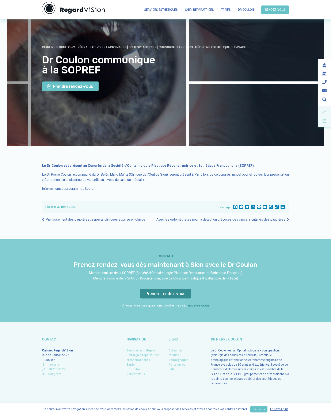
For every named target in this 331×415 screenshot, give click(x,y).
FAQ (171, 369)
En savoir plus (279, 409)
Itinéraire (51, 364)
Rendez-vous (275, 9)
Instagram (51, 374)
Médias (174, 355)
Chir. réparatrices (199, 9)
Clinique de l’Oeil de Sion (148, 174)
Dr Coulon (246, 9)
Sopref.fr (91, 189)
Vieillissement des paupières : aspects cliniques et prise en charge (95, 219)
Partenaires (177, 364)
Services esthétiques (161, 9)
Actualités (176, 350)
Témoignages (178, 360)
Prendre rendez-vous (70, 86)
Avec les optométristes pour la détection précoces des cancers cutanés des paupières (220, 219)
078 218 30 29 (53, 369)
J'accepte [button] (259, 409)
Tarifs (226, 9)
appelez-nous (199, 305)
